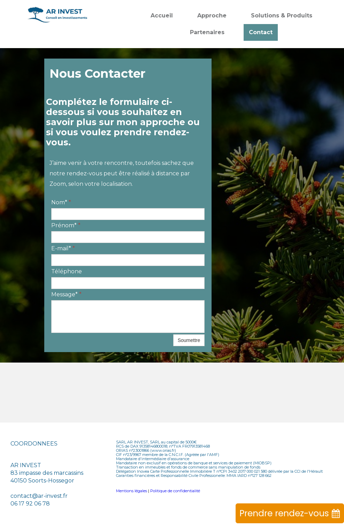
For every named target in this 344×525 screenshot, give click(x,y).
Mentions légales (131, 490)
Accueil (162, 15)
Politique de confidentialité (175, 490)
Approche (212, 15)
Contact (261, 32)
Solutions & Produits (281, 15)
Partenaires (207, 32)
